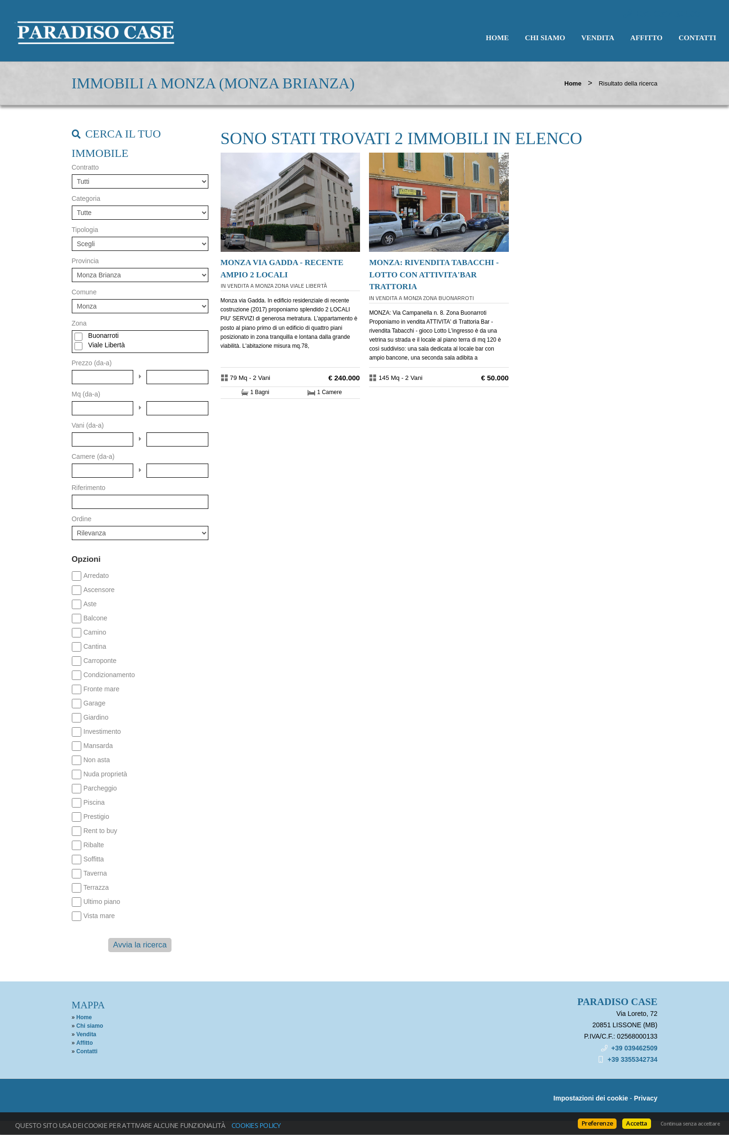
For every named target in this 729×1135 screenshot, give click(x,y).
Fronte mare (102, 689)
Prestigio (96, 816)
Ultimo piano (102, 901)
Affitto (646, 38)
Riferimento (89, 487)
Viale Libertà (106, 345)
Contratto (85, 167)
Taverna (95, 873)
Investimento (102, 731)
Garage (95, 703)
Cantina (95, 646)
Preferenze (597, 1123)
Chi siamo (545, 38)
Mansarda (98, 745)
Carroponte (100, 660)
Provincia (85, 261)
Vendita (597, 38)
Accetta (636, 1123)
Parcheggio (100, 788)
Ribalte (94, 845)
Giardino (96, 717)
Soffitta (94, 859)
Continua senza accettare (690, 1123)
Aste (90, 604)
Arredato (96, 575)
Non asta (97, 760)
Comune (84, 292)
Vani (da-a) (88, 425)
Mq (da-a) (86, 394)
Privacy (646, 1098)
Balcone (96, 618)
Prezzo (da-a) (92, 363)
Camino (95, 632)
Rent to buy (101, 830)
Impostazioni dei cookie (590, 1098)
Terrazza (96, 887)
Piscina (94, 802)
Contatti (697, 38)
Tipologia (85, 229)
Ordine (82, 519)
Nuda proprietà (106, 774)
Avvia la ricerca (139, 944)
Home (497, 38)
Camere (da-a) (93, 456)
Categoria (86, 198)
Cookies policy (256, 1125)
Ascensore (99, 589)
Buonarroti (103, 335)
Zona (79, 323)
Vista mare (99, 916)
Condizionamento (109, 675)
